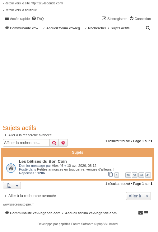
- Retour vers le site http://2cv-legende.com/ (33, 3)
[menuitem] (37, 18)
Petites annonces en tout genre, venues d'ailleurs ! (75, 169)
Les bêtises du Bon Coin (43, 161)
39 (134, 175)
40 (141, 175)
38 (128, 175)
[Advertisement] (80, 77)
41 (148, 175)
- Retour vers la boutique (20, 10)
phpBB (63, 224)
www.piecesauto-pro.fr (18, 204)
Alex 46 (57, 165)
